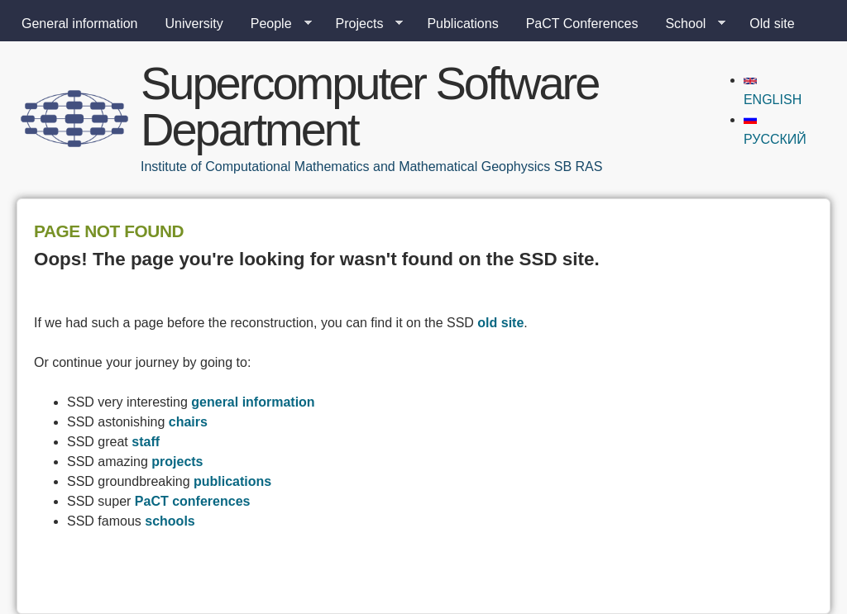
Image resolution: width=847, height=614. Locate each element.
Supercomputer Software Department (369, 106)
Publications (462, 24)
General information (80, 24)
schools (169, 521)
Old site (771, 24)
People (274, 24)
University (194, 24)
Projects (363, 24)
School (688, 24)
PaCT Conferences (582, 24)
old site (500, 323)
